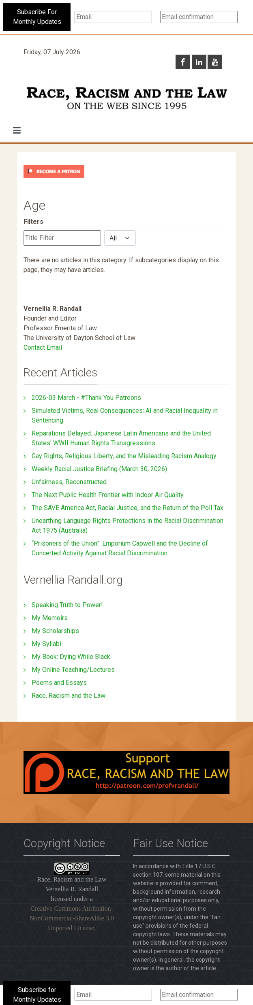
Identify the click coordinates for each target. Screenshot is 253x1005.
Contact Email (43, 347)
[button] (17, 130)
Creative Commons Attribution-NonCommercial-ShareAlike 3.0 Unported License (72, 918)
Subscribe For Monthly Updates (37, 16)
